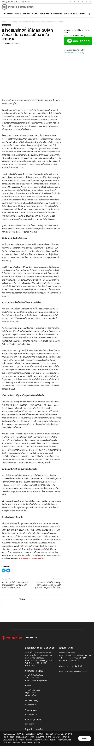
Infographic (56, 14)
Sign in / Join (26, 2)
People (18, 14)
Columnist (44, 14)
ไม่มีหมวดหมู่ (12, 22)
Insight (82, 14)
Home (4, 22)
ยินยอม (84, 738)
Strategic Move (70, 14)
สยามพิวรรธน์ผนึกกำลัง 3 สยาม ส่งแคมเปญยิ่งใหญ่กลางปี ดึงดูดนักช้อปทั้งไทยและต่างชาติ (15, 585)
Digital (35, 14)
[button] (89, 14)
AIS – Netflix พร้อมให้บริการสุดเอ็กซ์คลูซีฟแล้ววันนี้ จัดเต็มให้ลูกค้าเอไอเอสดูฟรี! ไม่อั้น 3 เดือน (48, 585)
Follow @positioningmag (74, 52)
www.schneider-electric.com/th (31, 559)
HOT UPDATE (8, 14)
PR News (26, 14)
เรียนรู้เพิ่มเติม (41, 743)
